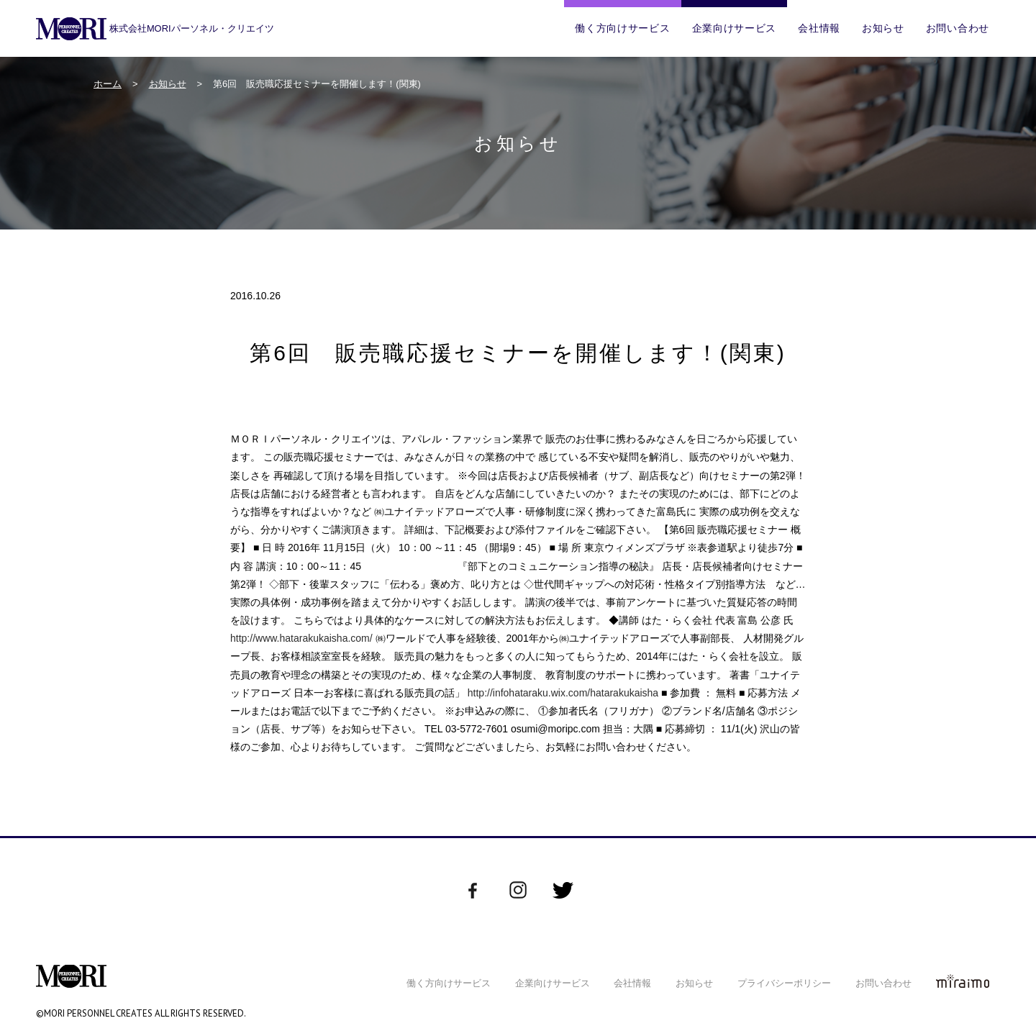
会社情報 (819, 28)
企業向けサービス (734, 28)
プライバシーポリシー (784, 983)
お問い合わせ (957, 28)
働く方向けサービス (622, 28)
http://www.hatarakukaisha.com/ (301, 638)
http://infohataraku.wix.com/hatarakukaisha (563, 693)
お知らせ (883, 28)
